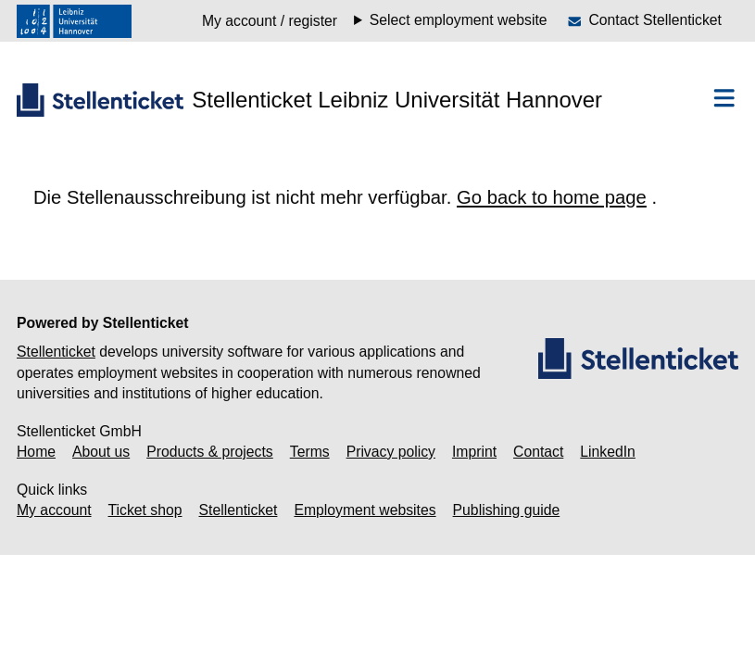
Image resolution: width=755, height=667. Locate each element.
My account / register (269, 21)
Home (36, 451)
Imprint (474, 451)
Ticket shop (145, 510)
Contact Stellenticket (655, 20)
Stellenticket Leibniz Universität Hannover (397, 99)
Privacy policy (390, 451)
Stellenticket (56, 351)
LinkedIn (607, 451)
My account (54, 510)
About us (101, 451)
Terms (310, 451)
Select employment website (458, 20)
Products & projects (209, 451)
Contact (538, 451)
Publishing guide (506, 510)
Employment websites (364, 510)
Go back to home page (552, 197)
